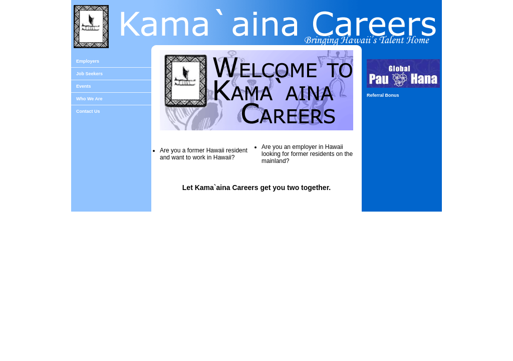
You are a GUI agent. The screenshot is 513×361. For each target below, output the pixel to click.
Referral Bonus (383, 95)
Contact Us (88, 111)
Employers (87, 61)
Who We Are (89, 98)
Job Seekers (89, 73)
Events (83, 86)
